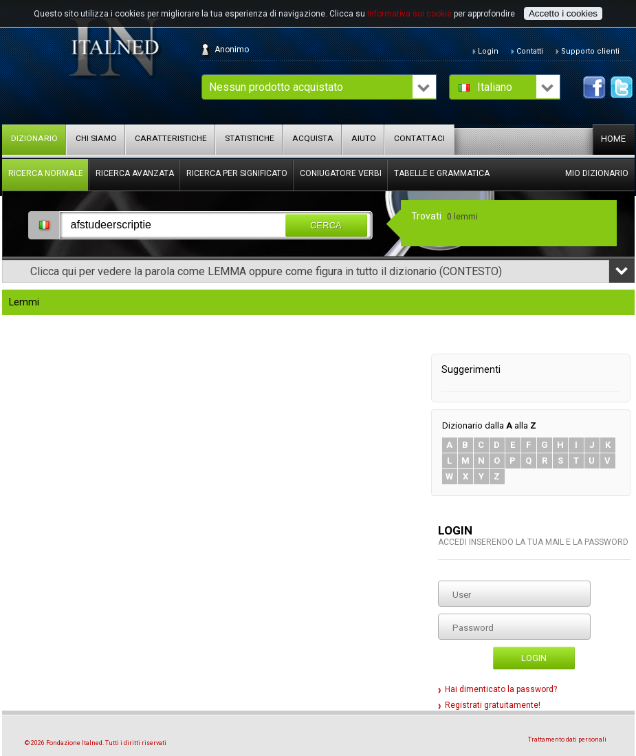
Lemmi (24, 302)
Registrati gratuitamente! (492, 705)
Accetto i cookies (563, 13)
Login (534, 658)
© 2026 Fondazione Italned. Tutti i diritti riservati (95, 742)
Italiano (494, 87)
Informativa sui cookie (409, 14)
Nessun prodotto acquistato (276, 87)
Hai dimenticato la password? (501, 689)
